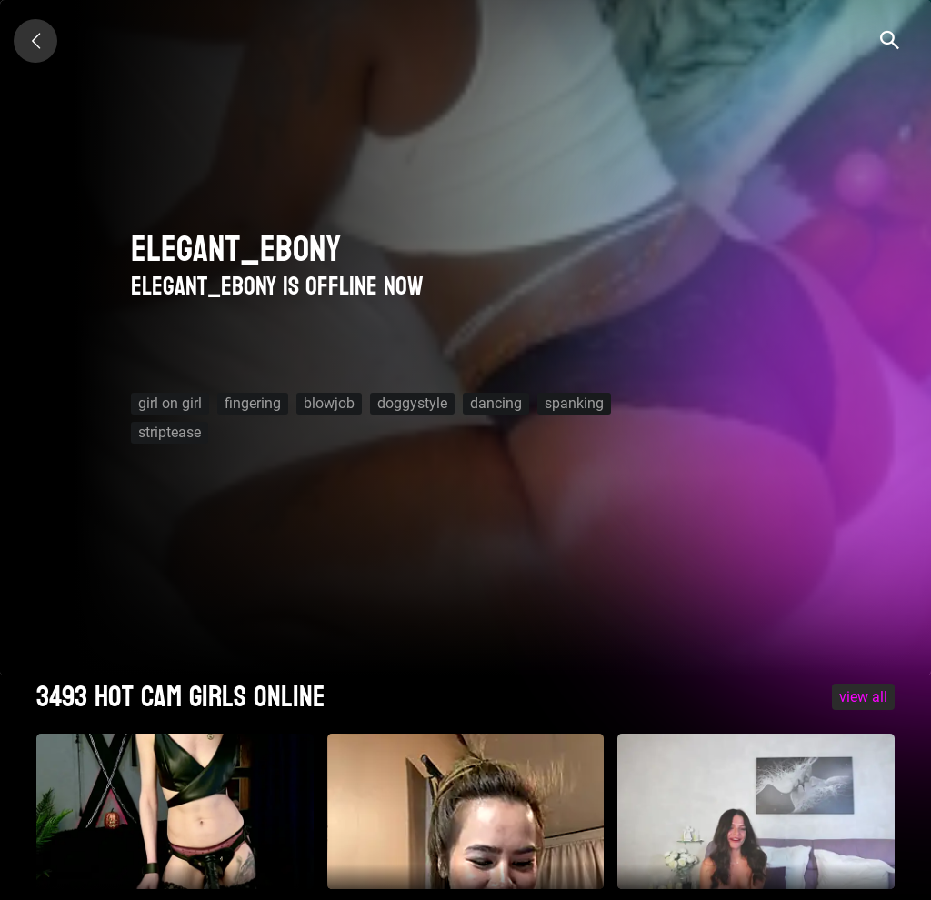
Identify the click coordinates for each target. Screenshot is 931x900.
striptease (169, 432)
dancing (496, 403)
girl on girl (170, 403)
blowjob (329, 403)
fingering (253, 403)
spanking (574, 403)
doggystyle (412, 403)
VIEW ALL (863, 696)
